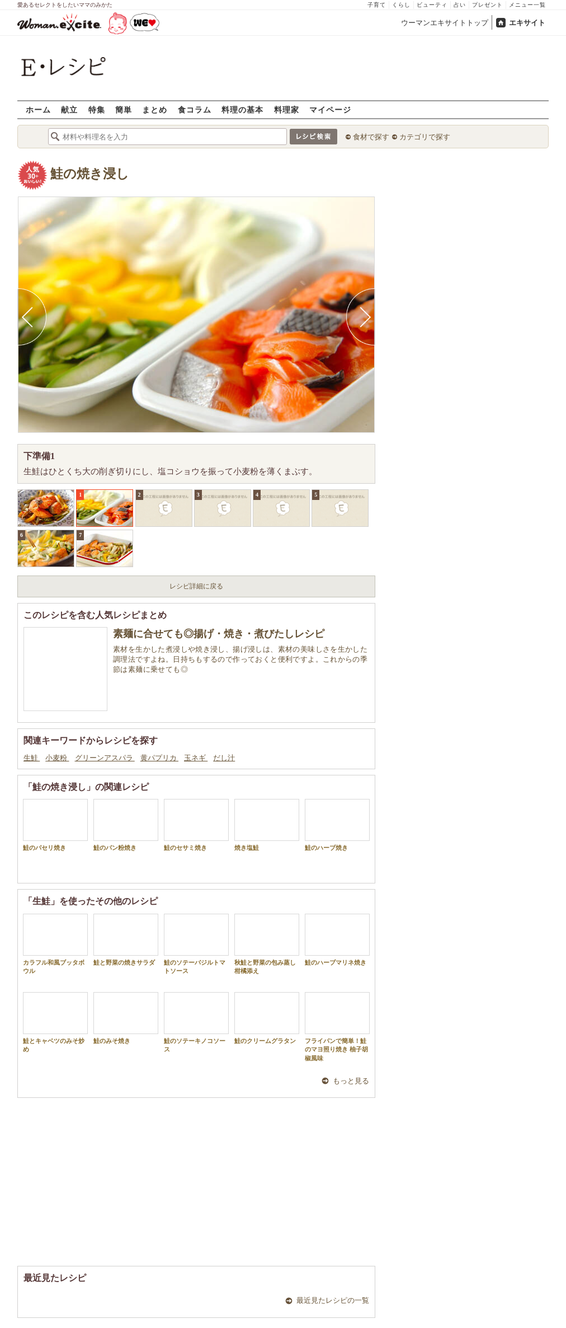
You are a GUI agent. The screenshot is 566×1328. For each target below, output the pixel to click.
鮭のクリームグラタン (266, 1018)
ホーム (38, 109)
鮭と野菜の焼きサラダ (125, 940)
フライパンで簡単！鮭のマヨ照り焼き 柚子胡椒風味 (337, 1027)
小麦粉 (57, 758)
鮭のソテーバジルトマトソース (196, 944)
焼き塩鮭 (266, 825)
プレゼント (487, 5)
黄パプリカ (159, 758)
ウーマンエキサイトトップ (444, 22)
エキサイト (527, 22)
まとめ (154, 109)
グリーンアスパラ (105, 758)
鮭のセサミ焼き (196, 825)
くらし (401, 5)
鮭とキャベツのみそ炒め (55, 1022)
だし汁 (224, 758)
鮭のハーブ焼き (337, 825)
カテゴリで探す (424, 137)
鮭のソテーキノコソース (196, 1022)
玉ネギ (195, 758)
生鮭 (31, 758)
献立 (69, 109)
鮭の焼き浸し (89, 174)
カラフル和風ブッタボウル (55, 944)
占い (460, 5)
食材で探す (371, 137)
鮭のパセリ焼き (55, 825)
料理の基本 (242, 109)
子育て (376, 5)
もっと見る (351, 1081)
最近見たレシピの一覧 (332, 1300)
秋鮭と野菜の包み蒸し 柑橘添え (268, 944)
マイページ (330, 109)
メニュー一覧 (527, 5)
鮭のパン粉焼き (125, 825)
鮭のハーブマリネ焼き (337, 940)
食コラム (194, 109)
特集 (96, 109)
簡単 (123, 109)
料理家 (286, 109)
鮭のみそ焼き (125, 1018)
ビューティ (432, 5)
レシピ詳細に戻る (196, 586)
